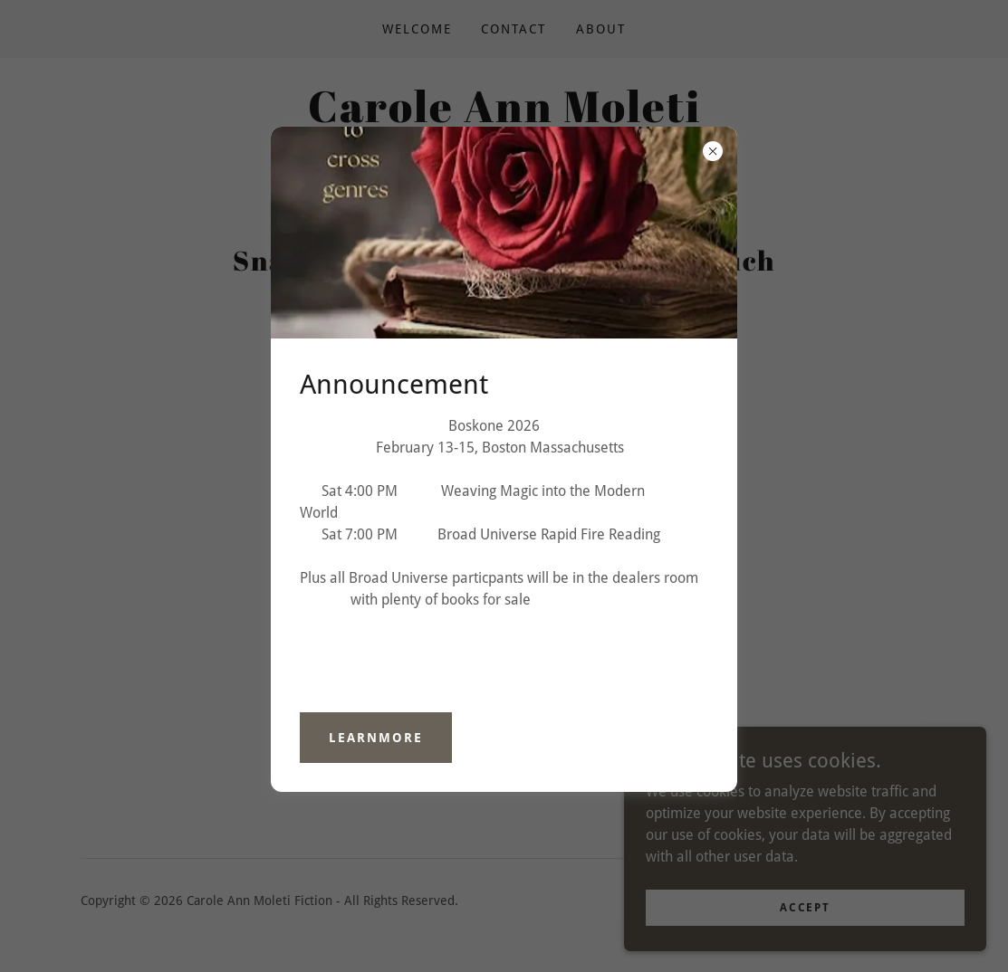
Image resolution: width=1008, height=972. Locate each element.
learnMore (376, 737)
